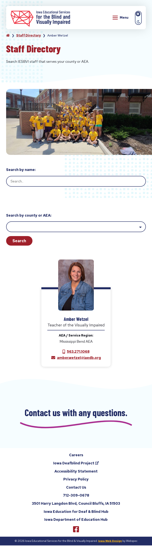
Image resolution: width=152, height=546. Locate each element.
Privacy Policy (76, 480)
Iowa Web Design (110, 541)
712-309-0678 (76, 496)
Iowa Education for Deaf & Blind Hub (76, 512)
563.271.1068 (78, 351)
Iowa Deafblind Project (79, 464)
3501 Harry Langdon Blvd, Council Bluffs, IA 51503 (76, 504)
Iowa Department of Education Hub (76, 520)
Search (19, 240)
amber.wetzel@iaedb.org (79, 357)
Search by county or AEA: (28, 215)
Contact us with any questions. (76, 413)
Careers (76, 455)
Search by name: (20, 169)
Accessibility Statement (76, 472)
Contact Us (76, 488)
